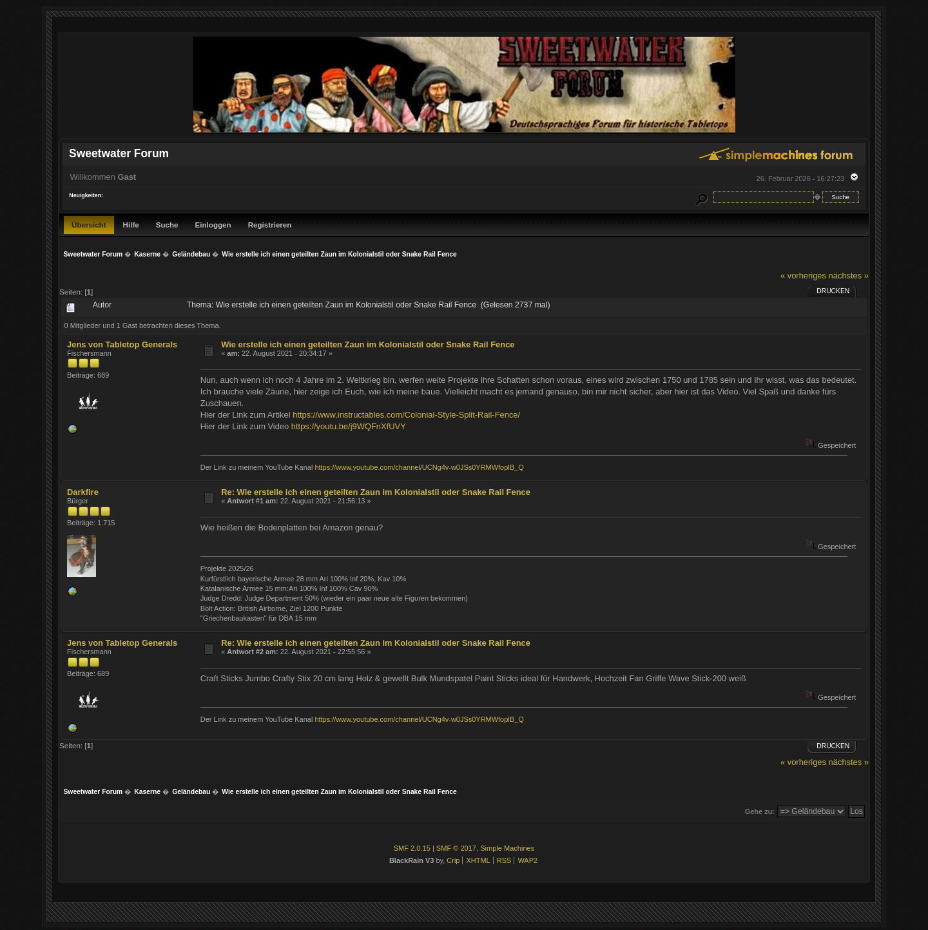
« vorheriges (803, 275)
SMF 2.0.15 (412, 848)
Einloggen (213, 224)
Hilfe (131, 224)
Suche (167, 224)
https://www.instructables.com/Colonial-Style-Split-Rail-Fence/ (406, 415)
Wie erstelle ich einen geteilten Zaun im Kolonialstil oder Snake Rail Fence (367, 344)
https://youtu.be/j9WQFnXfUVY (348, 426)
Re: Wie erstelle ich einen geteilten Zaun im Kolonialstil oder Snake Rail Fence (375, 492)
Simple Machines (507, 848)
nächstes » (849, 275)
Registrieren (270, 224)
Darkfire (83, 492)
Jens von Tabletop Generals (122, 344)
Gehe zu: (760, 811)
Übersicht (89, 224)
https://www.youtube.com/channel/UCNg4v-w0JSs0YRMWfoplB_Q (418, 467)
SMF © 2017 (456, 848)
